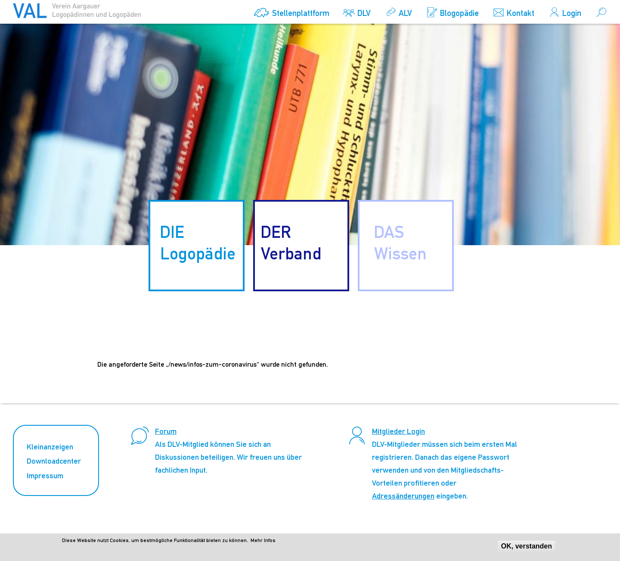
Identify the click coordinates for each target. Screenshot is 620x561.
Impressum (45, 475)
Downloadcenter (54, 460)
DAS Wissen (400, 242)
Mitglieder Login (398, 431)
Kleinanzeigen (50, 446)
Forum (166, 431)
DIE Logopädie (198, 242)
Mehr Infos (263, 542)
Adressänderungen (403, 495)
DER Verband (291, 242)
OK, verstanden (526, 548)
